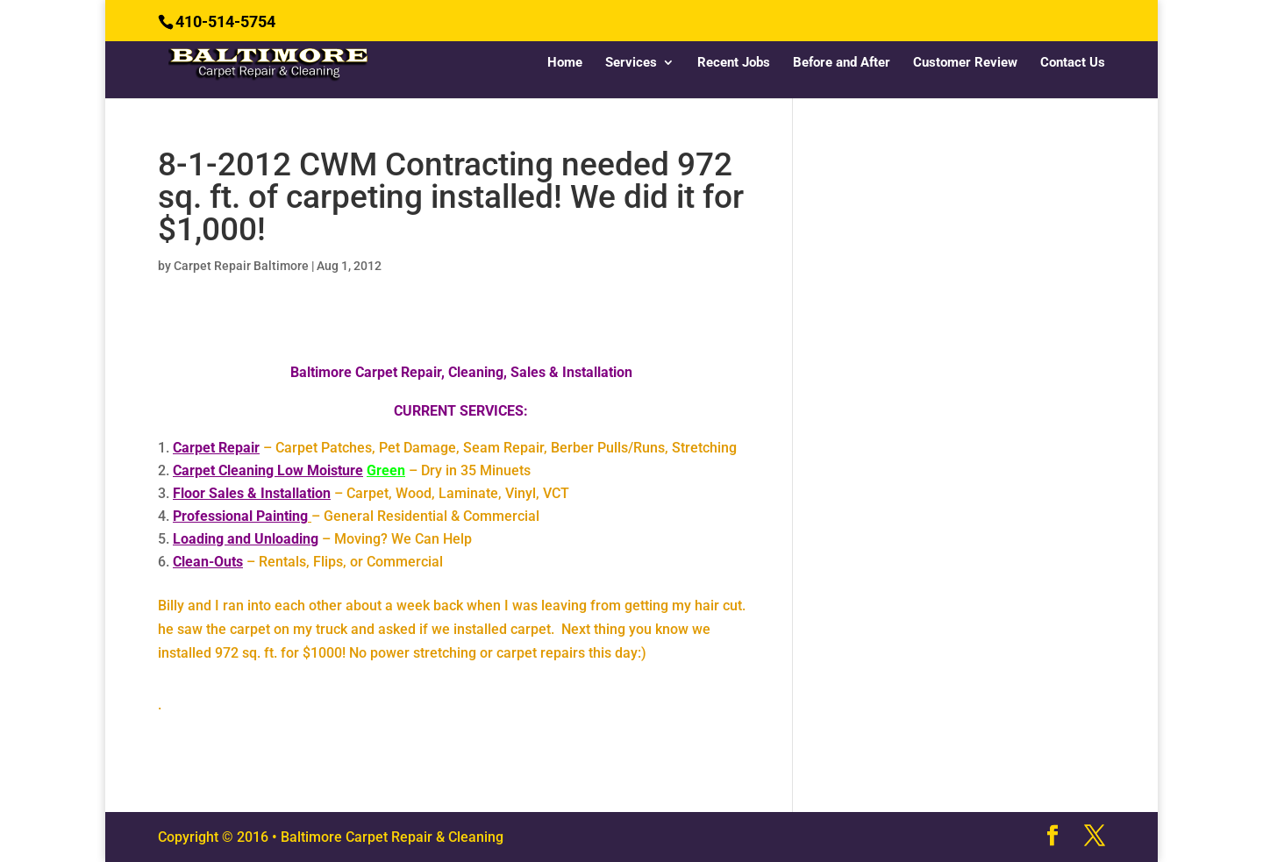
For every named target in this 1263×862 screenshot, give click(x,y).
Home (564, 63)
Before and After (841, 63)
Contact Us (1072, 63)
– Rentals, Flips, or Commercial (308, 561)
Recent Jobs (733, 63)
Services (631, 63)
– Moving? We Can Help (322, 539)
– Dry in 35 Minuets (352, 470)
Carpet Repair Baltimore (241, 266)
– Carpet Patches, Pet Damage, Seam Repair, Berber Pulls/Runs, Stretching (455, 447)
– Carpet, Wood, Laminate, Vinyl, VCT (371, 493)
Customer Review (965, 63)
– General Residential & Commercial (356, 516)
